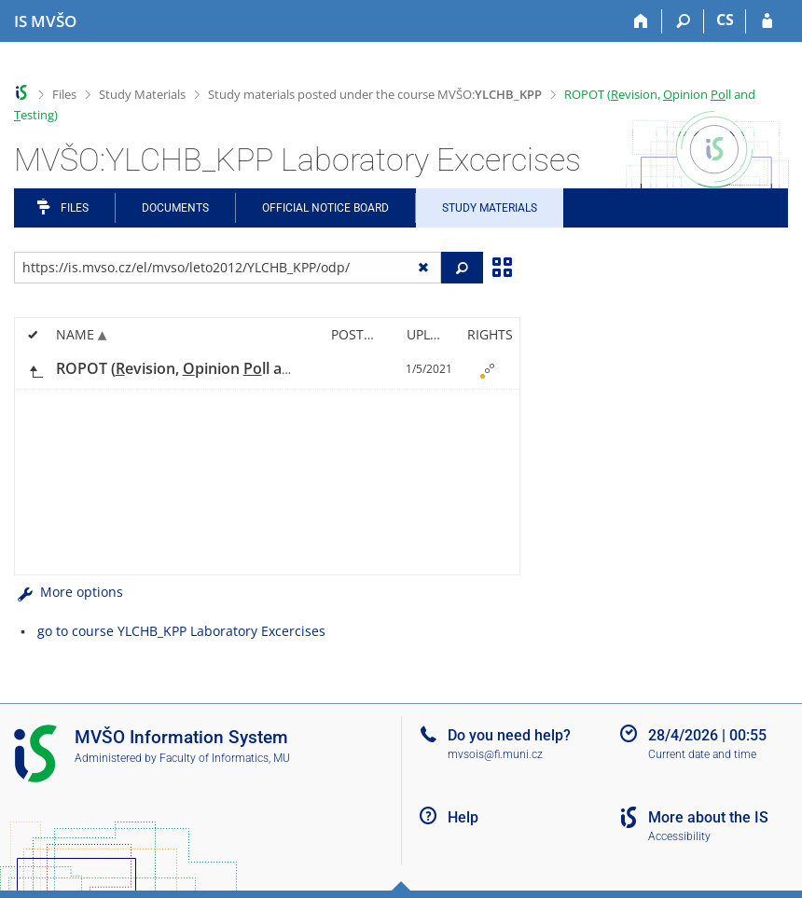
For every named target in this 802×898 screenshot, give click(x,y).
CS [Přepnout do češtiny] (725, 19)
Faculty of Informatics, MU (224, 758)
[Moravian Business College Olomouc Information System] (45, 21)
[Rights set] (486, 369)
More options (68, 592)
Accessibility (679, 836)
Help (463, 817)
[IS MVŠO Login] (767, 21)
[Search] (683, 21)
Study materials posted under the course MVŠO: (375, 94)
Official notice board (325, 207)
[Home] (641, 21)
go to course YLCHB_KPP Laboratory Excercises (181, 631)
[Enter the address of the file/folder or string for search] (227, 267)
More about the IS (708, 817)
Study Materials (142, 94)
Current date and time (702, 754)
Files (64, 94)
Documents (175, 207)
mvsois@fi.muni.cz (495, 754)
